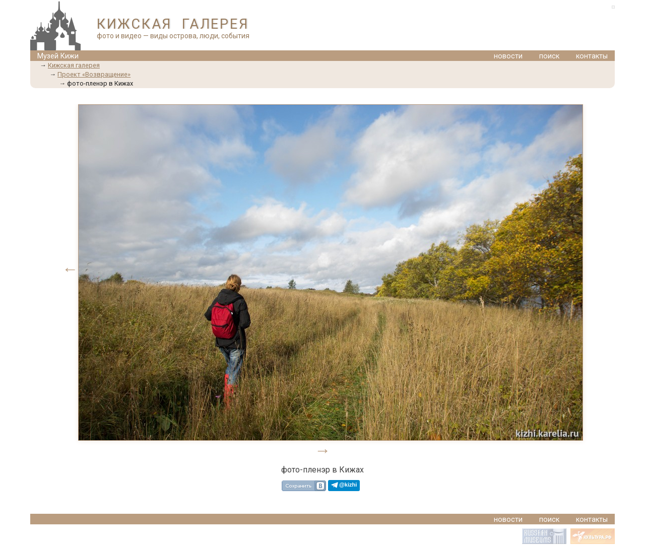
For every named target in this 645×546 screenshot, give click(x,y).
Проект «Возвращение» (94, 74)
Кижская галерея (74, 65)
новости (508, 56)
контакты (592, 56)
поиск (549, 56)
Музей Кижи (58, 56)
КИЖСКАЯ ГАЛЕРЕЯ (172, 24)
